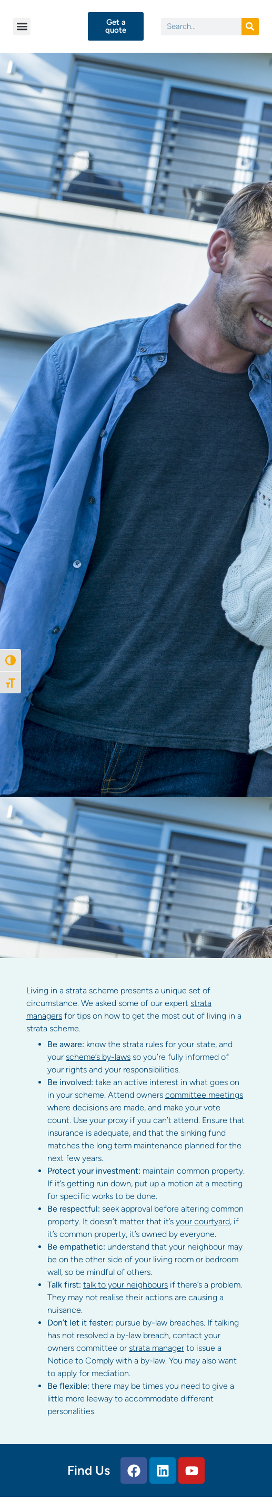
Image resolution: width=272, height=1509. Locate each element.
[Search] (250, 26)
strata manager (156, 1348)
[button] (22, 26)
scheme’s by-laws (98, 1057)
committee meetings (204, 1095)
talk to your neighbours (125, 1285)
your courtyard (203, 1221)
